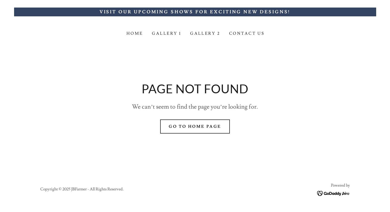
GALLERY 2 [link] (205, 33)
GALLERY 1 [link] (166, 33)
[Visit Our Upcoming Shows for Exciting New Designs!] (195, 12)
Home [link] (134, 33)
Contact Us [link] (247, 33)
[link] (333, 192)
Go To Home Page (195, 126)
